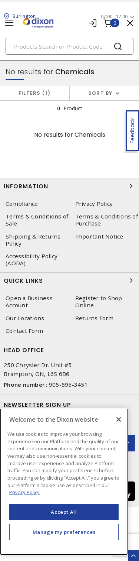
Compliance (22, 203)
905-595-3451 (68, 384)
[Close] (118, 419)
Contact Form (24, 330)
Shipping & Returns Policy (33, 240)
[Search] (69, 46)
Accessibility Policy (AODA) (31, 260)
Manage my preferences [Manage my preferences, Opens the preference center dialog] (64, 532)
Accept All (64, 512)
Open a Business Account (29, 302)
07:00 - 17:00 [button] (114, 16)
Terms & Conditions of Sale (37, 220)
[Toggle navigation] (9, 23)
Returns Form (94, 318)
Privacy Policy (94, 203)
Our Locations (25, 318)
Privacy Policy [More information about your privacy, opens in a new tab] (24, 492)
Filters (35, 93)
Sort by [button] (100, 93)
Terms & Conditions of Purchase (106, 220)
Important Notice (99, 236)
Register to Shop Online (98, 302)
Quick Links (69, 280)
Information (69, 186)
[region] (64, 481)
